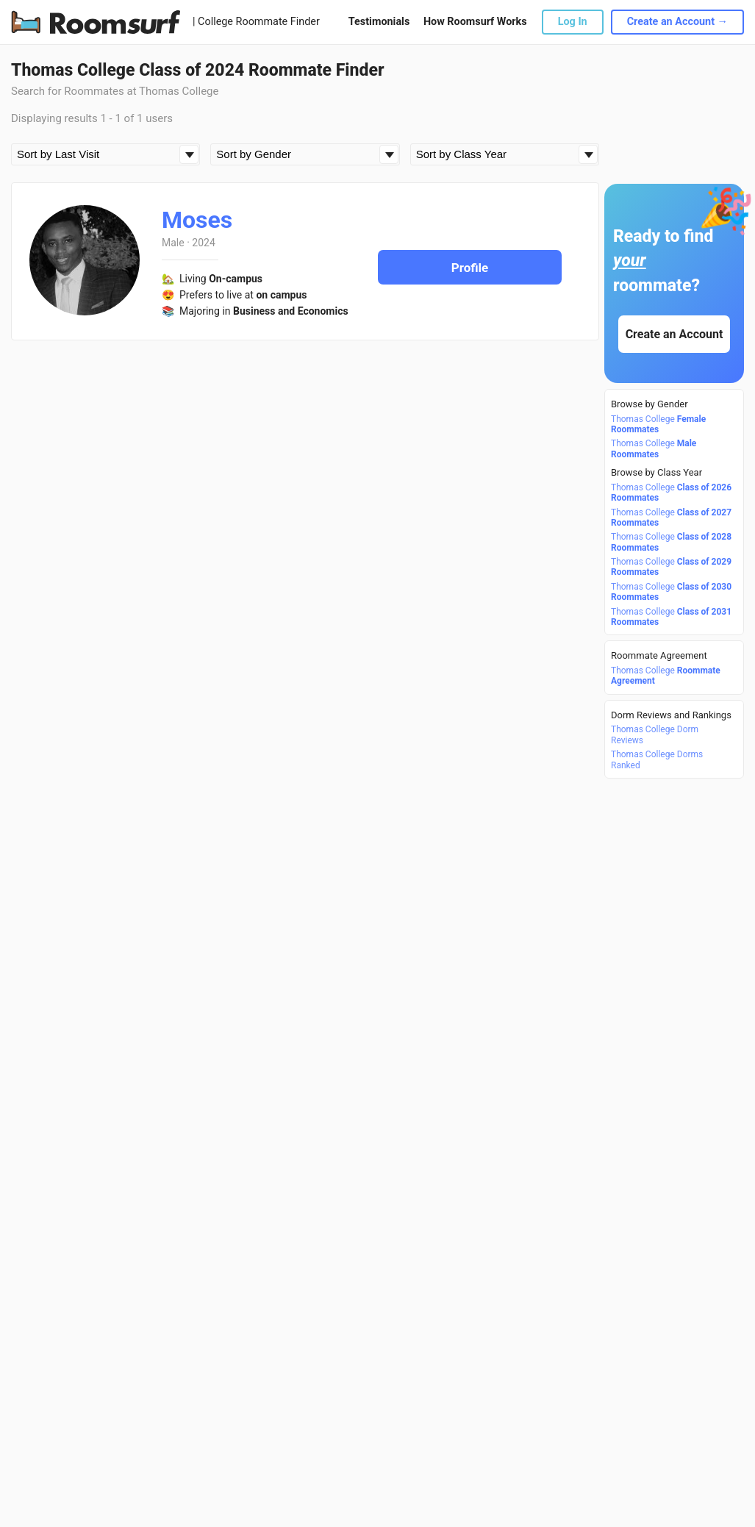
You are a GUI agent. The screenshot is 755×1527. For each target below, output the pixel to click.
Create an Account (674, 334)
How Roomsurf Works (475, 21)
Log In (572, 21)
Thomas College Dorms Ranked (657, 759)
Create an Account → (677, 21)
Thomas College (658, 424)
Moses (197, 220)
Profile (470, 267)
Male (173, 242)
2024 (203, 242)
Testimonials (378, 21)
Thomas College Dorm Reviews (654, 734)
